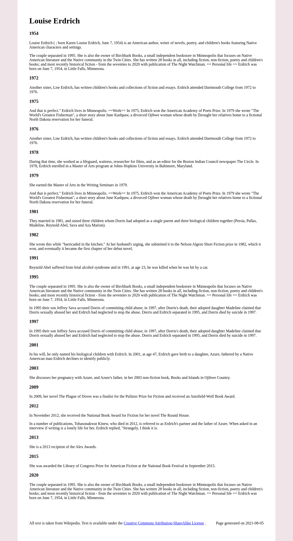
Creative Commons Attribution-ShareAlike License (164, 523)
